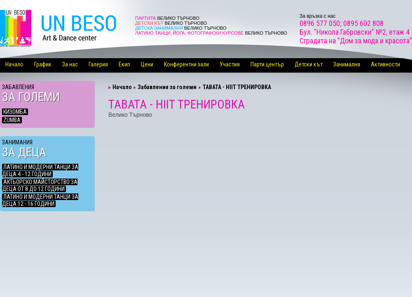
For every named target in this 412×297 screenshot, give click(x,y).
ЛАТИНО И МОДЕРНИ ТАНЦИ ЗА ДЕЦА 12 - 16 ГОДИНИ (40, 200)
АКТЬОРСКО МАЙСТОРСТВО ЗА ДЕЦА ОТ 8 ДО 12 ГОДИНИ (39, 185)
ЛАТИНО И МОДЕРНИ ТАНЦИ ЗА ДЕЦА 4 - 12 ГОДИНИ (40, 170)
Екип (124, 64)
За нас (70, 64)
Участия (230, 64)
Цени (147, 64)
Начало (14, 64)
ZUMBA (12, 120)
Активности (385, 64)
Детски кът (309, 64)
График (43, 64)
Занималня (346, 64)
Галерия (98, 64)
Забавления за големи (167, 87)
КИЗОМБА (15, 111)
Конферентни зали (186, 64)
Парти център (267, 64)
